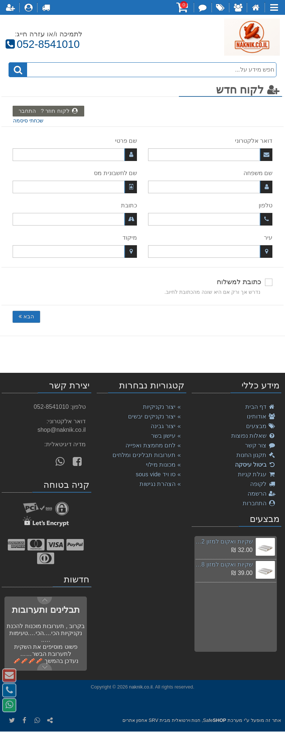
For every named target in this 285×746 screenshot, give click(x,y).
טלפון (265, 205)
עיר (268, 237)
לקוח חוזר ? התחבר (48, 111)
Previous (44, 666)
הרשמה (262, 493)
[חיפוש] (18, 69)
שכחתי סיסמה (28, 121)
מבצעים (261, 426)
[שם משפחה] (210, 187)
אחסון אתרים (134, 720)
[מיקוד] (75, 251)
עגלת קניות (257, 474)
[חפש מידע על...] (143, 69)
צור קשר (260, 445)
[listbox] (142, 354)
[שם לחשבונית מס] (75, 187)
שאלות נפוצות (253, 436)
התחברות (259, 503)
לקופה (263, 484)
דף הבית (260, 407)
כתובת (129, 205)
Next (44, 600)
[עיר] (210, 251)
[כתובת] (75, 219)
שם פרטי (126, 141)
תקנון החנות (256, 455)
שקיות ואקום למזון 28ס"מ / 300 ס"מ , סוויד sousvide (223, 564)
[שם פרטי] (75, 154)
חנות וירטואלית (186, 720)
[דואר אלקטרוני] (210, 154)
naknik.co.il (141, 687)
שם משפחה (257, 173)
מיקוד (129, 237)
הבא (26, 316)
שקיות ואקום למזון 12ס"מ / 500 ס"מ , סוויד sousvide (223, 541)
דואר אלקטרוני (253, 141)
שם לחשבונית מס (115, 173)
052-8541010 (42, 44)
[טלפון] (210, 219)
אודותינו (261, 416)
